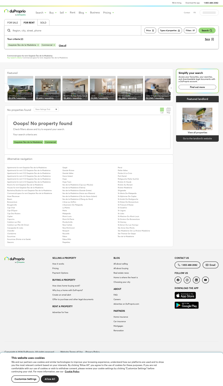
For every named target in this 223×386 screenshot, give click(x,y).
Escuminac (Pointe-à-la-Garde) (19, 239)
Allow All (50, 378)
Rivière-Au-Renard (125, 185)
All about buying (121, 268)
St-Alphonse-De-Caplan (127, 196)
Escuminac (11, 236)
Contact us (182, 258)
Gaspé (64, 167)
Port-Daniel (122, 176)
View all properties (197, 132)
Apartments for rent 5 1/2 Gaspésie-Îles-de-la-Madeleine (29, 179)
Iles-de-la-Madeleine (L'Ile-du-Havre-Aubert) (79, 196)
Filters (190, 30)
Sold (43, 22)
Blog (117, 258)
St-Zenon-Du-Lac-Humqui (128, 225)
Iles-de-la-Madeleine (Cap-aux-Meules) (77, 185)
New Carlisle (67, 225)
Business (95, 12)
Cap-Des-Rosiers (13, 213)
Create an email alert (61, 295)
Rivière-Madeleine (125, 188)
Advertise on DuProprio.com (126, 304)
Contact (194, 13)
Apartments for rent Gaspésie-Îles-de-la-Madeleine (27, 167)
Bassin (9, 199)
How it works (58, 264)
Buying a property (63, 279)
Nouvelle (65, 233)
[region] (111, 369)
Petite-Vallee (123, 170)
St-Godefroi (122, 208)
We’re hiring (176, 3)
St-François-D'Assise (125, 205)
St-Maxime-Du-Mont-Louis (128, 216)
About (117, 289)
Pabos (64, 236)
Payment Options (60, 273)
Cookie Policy (72, 371)
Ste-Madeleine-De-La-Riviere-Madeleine (134, 231)
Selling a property (64, 258)
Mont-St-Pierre (68, 219)
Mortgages (118, 326)
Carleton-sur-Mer (14, 222)
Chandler (10, 231)
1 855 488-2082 (211, 3)
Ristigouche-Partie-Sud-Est (128, 179)
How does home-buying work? (66, 285)
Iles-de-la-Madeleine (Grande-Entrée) (77, 190)
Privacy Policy (93, 351)
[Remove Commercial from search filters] (48, 45)
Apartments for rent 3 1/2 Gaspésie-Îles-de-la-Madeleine (29, 173)
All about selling (121, 264)
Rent (72, 12)
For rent (29, 22)
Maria (64, 210)
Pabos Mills (66, 239)
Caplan (10, 216)
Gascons (10, 242)
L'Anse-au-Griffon (69, 202)
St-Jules (121, 213)
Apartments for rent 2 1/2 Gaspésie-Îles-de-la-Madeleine (29, 170)
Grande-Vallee (67, 173)
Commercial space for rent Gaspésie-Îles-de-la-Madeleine (29, 193)
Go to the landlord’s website (197, 138)
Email (210, 264)
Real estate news (121, 273)
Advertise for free (60, 312)
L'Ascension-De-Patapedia (72, 205)
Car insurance (120, 321)
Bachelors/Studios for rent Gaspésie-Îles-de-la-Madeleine (29, 190)
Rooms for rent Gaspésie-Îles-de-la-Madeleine (25, 185)
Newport (65, 231)
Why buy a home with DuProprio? (67, 290)
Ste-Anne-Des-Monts (126, 228)
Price (150, 30)
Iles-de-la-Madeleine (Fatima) (73, 188)
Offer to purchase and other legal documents (72, 299)
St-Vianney (122, 222)
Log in (212, 12)
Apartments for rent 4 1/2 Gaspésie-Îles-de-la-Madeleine (29, 176)
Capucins (10, 219)
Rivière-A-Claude (124, 182)
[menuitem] (81, 266)
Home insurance (121, 317)
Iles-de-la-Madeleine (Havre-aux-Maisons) (78, 193)
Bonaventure (12, 202)
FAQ (116, 295)
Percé (120, 167)
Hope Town (66, 182)
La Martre (66, 208)
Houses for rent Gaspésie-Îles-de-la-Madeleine (25, 188)
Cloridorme (11, 233)
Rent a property (62, 306)
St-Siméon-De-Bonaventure (129, 219)
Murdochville (67, 222)
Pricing (55, 268)
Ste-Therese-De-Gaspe (127, 233)
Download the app (193, 3)
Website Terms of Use (71, 351)
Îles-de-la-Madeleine (126, 236)
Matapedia (66, 213)
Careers (117, 299)
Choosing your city (122, 282)
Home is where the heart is (126, 277)
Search (207, 30)
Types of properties (170, 30)
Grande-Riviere (68, 170)
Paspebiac (66, 242)
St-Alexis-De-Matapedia (127, 193)
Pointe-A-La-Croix (125, 173)
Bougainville (12, 205)
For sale (12, 22)
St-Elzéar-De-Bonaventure (128, 202)
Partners (119, 311)
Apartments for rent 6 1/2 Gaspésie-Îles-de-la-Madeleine (29, 182)
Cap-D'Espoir (12, 210)
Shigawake (122, 190)
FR (202, 13)
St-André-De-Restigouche (128, 199)
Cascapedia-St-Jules (15, 228)
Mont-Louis (66, 216)
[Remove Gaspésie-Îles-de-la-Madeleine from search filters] (23, 45)
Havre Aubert (67, 176)
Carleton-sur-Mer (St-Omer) (18, 225)
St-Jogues (122, 210)
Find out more (197, 87)
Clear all (62, 45)
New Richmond (68, 228)
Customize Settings (25, 378)
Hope (64, 179)
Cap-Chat (11, 208)
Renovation (119, 330)
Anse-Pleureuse (13, 196)
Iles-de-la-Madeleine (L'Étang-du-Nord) (77, 199)
